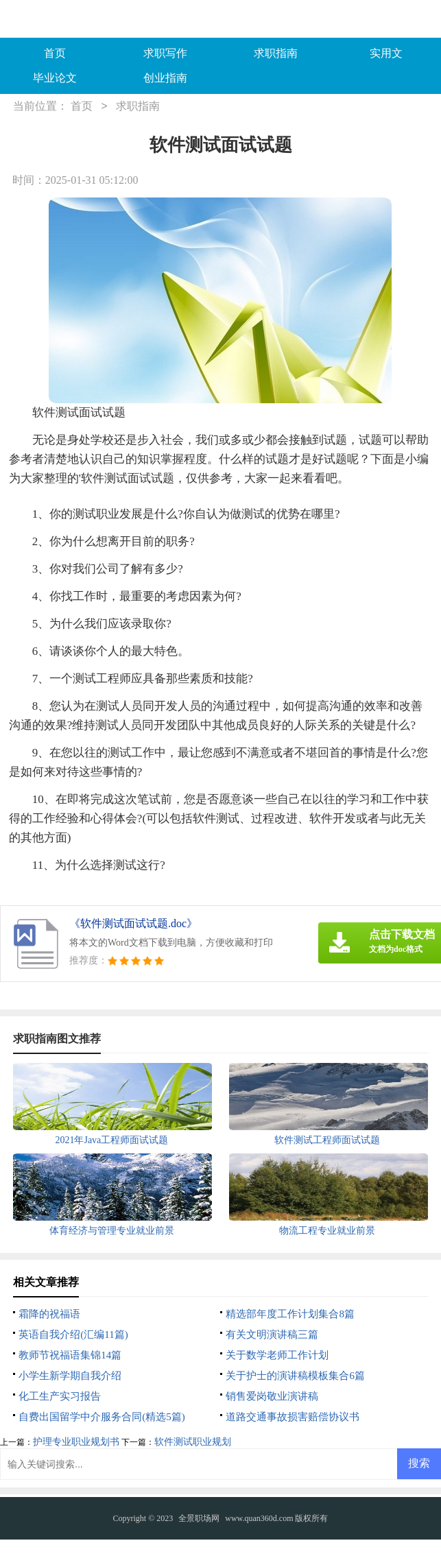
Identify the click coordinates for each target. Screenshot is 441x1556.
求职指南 (276, 53)
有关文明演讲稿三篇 (272, 1334)
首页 (55, 53)
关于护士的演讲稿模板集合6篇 (295, 1375)
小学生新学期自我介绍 (70, 1375)
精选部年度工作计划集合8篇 (290, 1313)
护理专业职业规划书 (76, 1442)
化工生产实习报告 (60, 1396)
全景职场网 (198, 1518)
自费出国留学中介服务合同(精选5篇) (102, 1416)
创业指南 (165, 78)
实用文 (386, 53)
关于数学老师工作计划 (277, 1355)
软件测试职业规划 (192, 1442)
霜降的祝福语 (49, 1313)
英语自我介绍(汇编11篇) (73, 1334)
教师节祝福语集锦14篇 (70, 1355)
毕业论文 (55, 78)
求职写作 (165, 53)
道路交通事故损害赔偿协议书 (292, 1416)
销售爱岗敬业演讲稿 (272, 1396)
